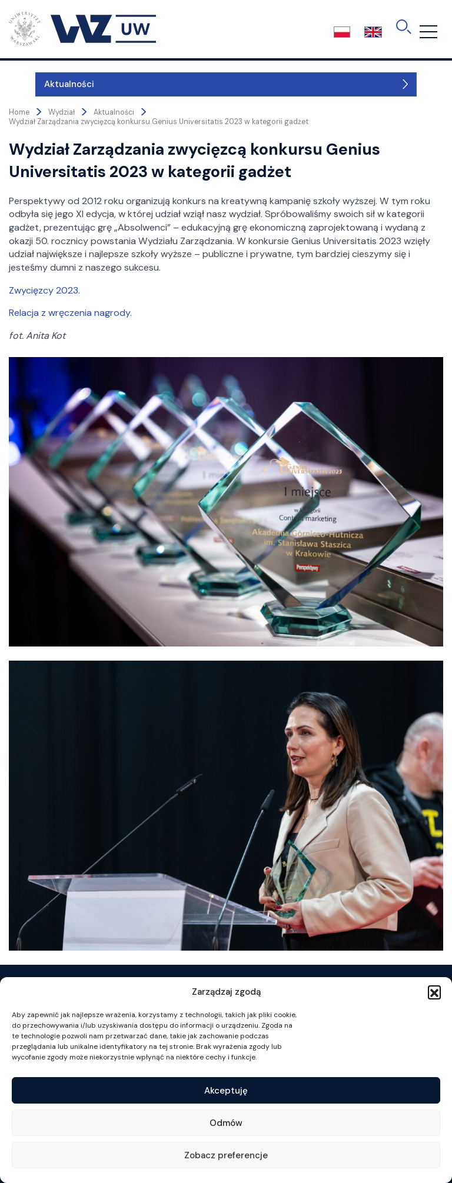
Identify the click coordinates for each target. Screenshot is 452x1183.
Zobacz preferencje (226, 1155)
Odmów (226, 1123)
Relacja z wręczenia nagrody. (70, 312)
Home (19, 112)
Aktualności (43, 84)
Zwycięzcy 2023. (44, 290)
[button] (434, 992)
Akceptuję (226, 1091)
